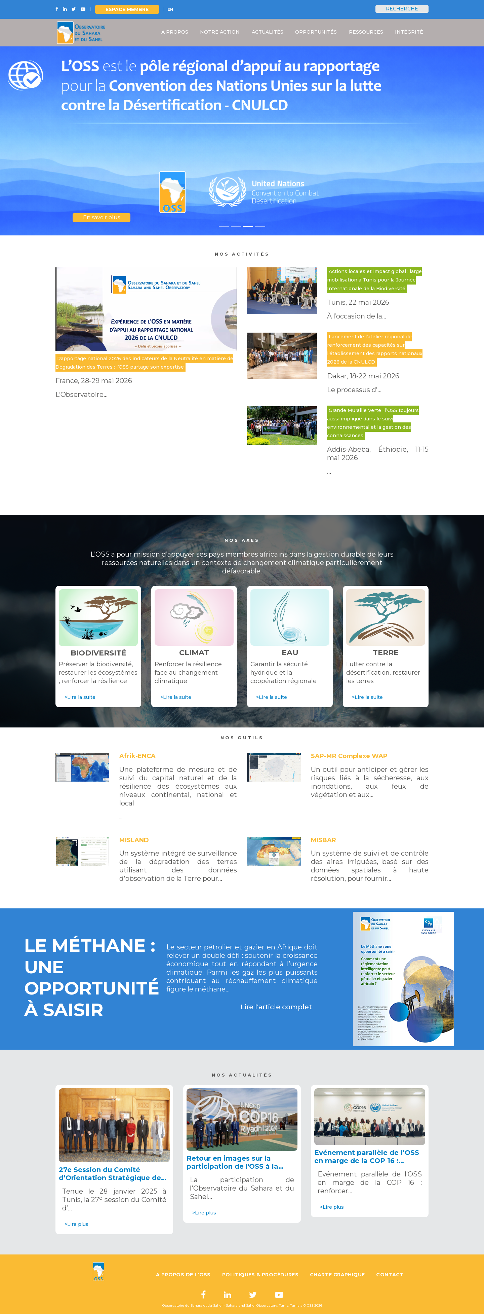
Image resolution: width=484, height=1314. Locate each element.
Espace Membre (127, 9)
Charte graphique (337, 1275)
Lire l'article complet (276, 1007)
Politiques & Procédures (260, 1275)
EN (170, 9)
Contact (390, 1275)
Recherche (402, 9)
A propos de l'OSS (183, 1275)
